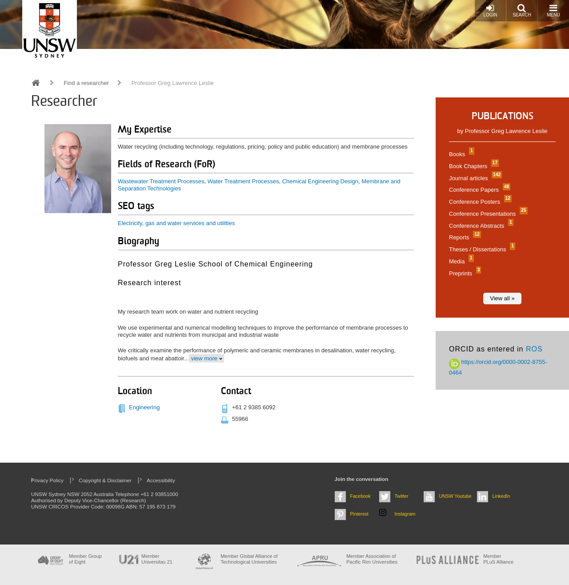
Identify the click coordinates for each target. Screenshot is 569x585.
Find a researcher (86, 83)
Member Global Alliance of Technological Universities (248, 559)
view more (204, 358)
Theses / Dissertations (481, 249)
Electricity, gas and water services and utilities (176, 223)
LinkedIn (501, 496)
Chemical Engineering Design (320, 181)
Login (490, 10)
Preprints (464, 273)
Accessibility (161, 480)
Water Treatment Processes (243, 181)
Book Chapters (473, 166)
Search (522, 10)
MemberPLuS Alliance (498, 559)
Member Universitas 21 (156, 559)
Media (460, 261)
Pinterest (359, 513)
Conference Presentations (487, 213)
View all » (502, 298)
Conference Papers (478, 189)
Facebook (360, 496)
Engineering (144, 407)
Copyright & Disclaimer (105, 480)
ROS (534, 349)
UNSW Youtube (455, 496)
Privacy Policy (47, 480)
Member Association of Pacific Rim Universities (371, 559)
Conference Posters (479, 201)
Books (460, 154)
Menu (553, 10)
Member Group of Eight (85, 559)
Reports (464, 237)
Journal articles (474, 178)
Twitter (402, 496)
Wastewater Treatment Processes (161, 181)
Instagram (405, 513)
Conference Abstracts (480, 225)
